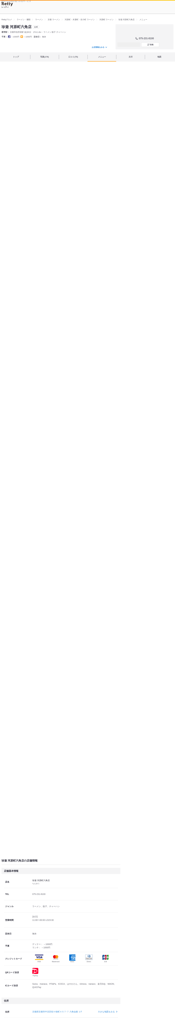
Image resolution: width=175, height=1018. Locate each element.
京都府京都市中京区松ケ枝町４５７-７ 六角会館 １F (57, 1011)
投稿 (151, 45)
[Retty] (7, 4)
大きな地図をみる (107, 1011)
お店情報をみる (99, 47)
